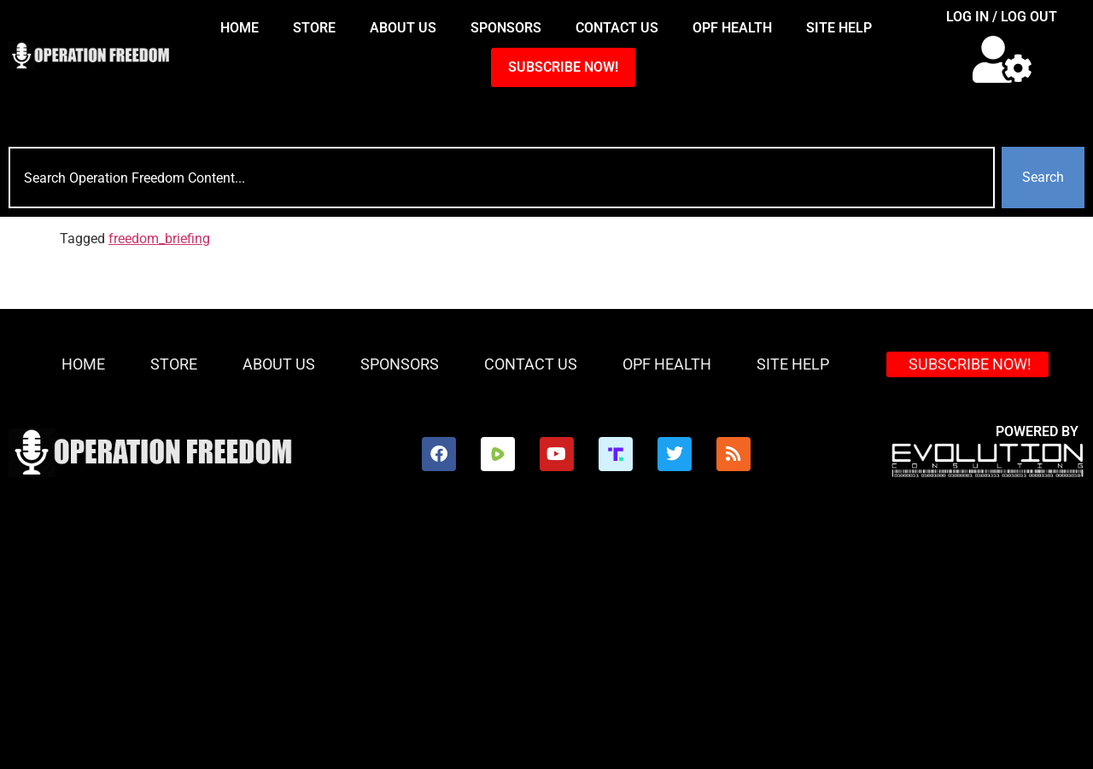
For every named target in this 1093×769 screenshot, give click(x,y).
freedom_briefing (159, 238)
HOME (239, 28)
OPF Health (732, 28)
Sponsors (506, 28)
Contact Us (617, 28)
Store (314, 28)
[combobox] (502, 177)
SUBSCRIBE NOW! (563, 67)
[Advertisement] (546, 640)
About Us (403, 28)
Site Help (839, 28)
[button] (1002, 59)
